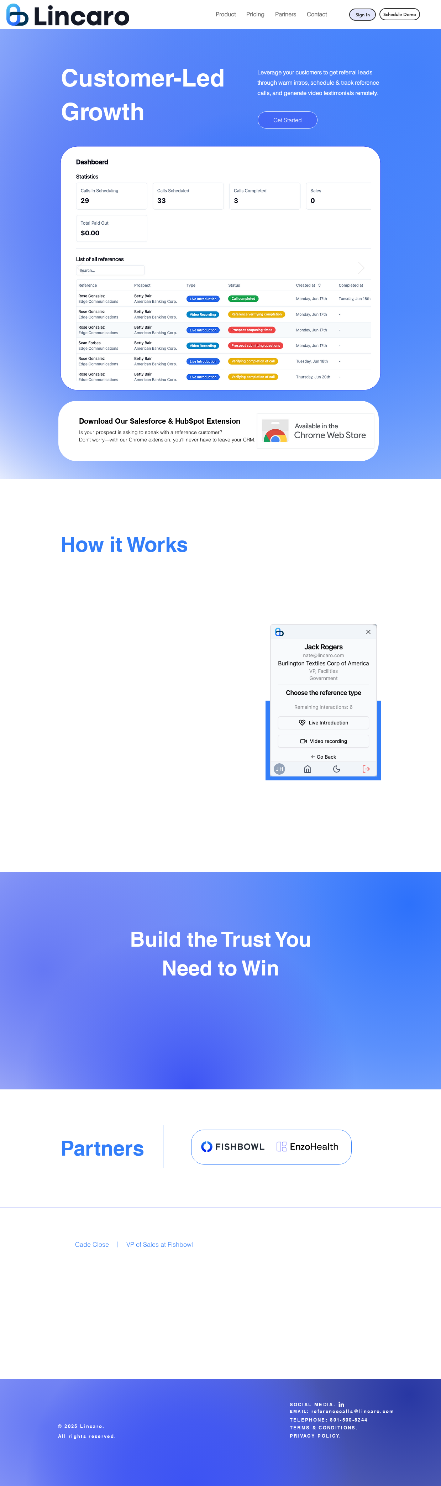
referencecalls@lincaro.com (353, 1411)
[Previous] (80, 268)
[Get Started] (287, 120)
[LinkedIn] (341, 1404)
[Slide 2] (225, 369)
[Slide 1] (217, 370)
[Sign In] (362, 15)
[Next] (361, 268)
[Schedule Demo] (399, 14)
